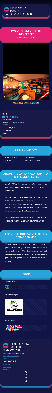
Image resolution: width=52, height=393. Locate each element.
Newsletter (6, 369)
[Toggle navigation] (7, 17)
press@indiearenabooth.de (11, 356)
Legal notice (6, 364)
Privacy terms (7, 367)
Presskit (5, 358)
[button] (6, 87)
